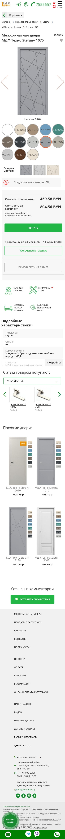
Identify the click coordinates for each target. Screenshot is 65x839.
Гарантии (20, 675)
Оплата (18, 667)
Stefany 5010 (17, 489)
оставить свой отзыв (32, 599)
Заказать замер (10, 820)
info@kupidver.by (26, 789)
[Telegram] (18, 5)
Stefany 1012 (46, 489)
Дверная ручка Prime (18, 405)
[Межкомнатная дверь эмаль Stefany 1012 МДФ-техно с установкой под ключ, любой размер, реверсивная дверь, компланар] (47, 460)
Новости (19, 658)
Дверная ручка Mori (43, 405)
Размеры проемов (25, 737)
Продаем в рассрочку (27, 622)
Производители (24, 720)
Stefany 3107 (46, 559)
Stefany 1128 (17, 559)
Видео (18, 712)
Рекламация (21, 683)
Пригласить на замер (33, 267)
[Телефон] (41, 5)
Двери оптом (22, 745)
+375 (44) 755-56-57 (29, 757)
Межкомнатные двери (28, 613)
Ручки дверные (32, 381)
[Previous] (8, 82)
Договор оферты (24, 728)
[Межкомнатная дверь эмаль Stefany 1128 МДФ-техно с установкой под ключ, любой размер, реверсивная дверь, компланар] (18, 530)
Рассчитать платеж (33, 250)
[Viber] (26, 5)
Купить (33, 227)
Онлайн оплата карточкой (31, 692)
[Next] (56, 82)
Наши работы (22, 703)
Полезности (21, 647)
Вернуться (12, 15)
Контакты (20, 638)
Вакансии (20, 630)
